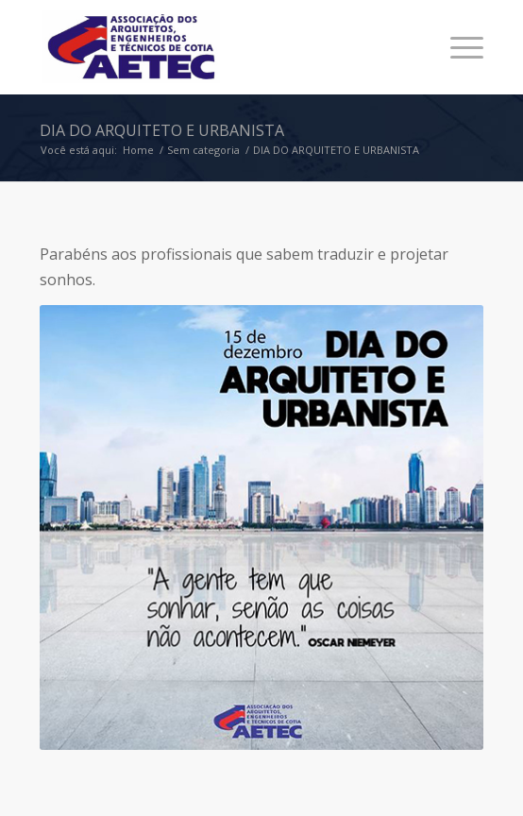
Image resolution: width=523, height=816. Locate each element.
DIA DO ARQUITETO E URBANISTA (162, 130)
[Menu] (457, 47)
